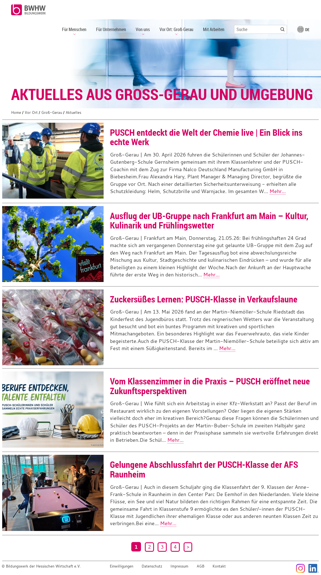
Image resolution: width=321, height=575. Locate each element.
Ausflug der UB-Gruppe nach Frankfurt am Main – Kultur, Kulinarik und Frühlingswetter (209, 220)
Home (16, 112)
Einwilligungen (121, 566)
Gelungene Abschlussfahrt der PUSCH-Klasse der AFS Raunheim (204, 469)
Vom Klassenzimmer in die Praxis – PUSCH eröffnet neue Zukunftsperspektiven (210, 386)
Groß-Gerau (51, 112)
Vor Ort (31, 112)
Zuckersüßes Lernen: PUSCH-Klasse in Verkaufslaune (203, 299)
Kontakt (219, 566)
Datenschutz (152, 566)
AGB (200, 566)
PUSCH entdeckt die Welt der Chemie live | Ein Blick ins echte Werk (206, 137)
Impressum (179, 566)
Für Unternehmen (111, 29)
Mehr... (277, 191)
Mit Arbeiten (213, 29)
